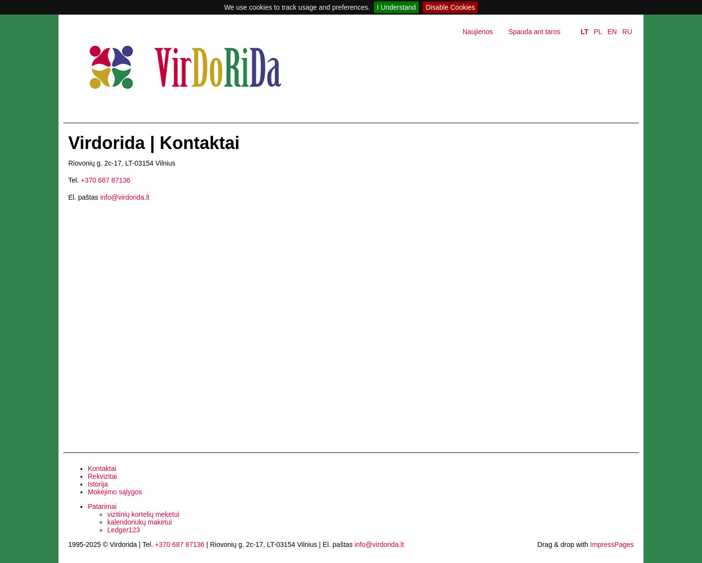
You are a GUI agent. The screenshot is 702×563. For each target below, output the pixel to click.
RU (627, 32)
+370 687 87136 (106, 180)
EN (612, 32)
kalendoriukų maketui (139, 522)
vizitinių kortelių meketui (143, 514)
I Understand (396, 7)
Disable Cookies (450, 7)
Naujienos (478, 32)
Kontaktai (102, 468)
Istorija (98, 484)
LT (584, 32)
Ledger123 (123, 530)
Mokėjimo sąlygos (115, 492)
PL (598, 32)
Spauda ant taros (534, 32)
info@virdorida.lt (124, 197)
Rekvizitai (102, 476)
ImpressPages (612, 544)
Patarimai (102, 506)
